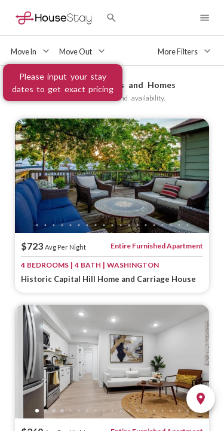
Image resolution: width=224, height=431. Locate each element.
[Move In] (31, 50)
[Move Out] (83, 50)
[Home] (53, 18)
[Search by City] (111, 17)
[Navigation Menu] (204, 17)
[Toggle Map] (200, 398)
